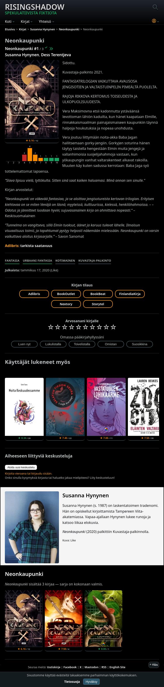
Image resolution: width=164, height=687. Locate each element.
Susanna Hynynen (22, 54)
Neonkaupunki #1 (22, 48)
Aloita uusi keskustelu (21, 467)
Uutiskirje (54, 667)
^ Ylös (154, 665)
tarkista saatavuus (36, 245)
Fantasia (12, 260)
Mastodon (92, 667)
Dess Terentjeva (56, 54)
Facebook (70, 667)
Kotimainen (65, 260)
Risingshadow (34, 8)
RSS (104, 667)
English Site (117, 667)
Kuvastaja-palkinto (94, 260)
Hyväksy (91, 681)
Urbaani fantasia (37, 260)
